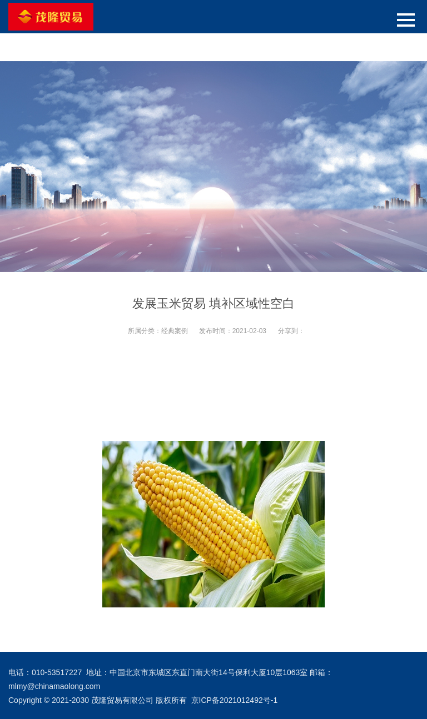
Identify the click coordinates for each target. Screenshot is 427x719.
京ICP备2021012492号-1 (234, 700)
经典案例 (174, 331)
